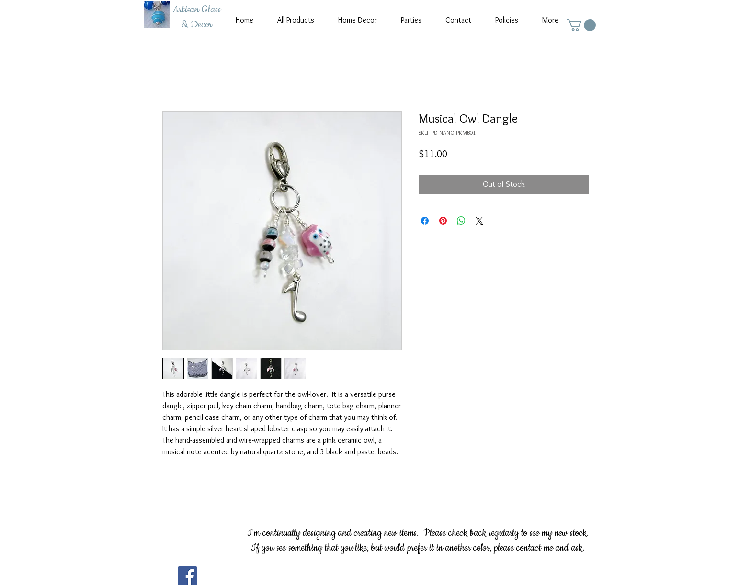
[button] (581, 25)
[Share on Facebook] (425, 220)
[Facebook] (187, 575)
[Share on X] (479, 220)
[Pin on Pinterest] (443, 220)
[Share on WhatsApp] (461, 220)
